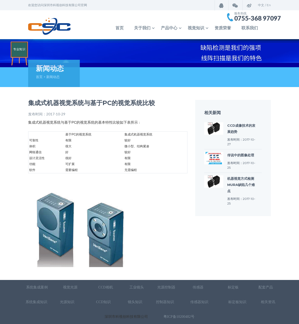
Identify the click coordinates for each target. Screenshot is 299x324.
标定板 (233, 287)
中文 (261, 5)
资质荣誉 (223, 27)
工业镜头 (136, 287)
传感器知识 (199, 302)
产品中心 (169, 27)
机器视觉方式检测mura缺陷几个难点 (241, 184)
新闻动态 (53, 77)
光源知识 (67, 302)
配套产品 (265, 287)
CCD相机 (105, 287)
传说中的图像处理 (240, 155)
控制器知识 (165, 302)
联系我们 (249, 27)
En (269, 5)
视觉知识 (196, 27)
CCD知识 (104, 302)
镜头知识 (135, 302)
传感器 (198, 287)
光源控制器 (166, 287)
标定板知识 (237, 302)
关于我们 (142, 27)
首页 (119, 27)
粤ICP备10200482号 (178, 317)
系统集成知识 (36, 302)
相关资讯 (268, 302)
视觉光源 (70, 287)
